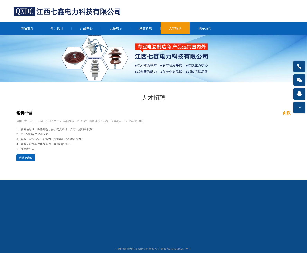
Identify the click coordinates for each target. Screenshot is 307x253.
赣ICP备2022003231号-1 (176, 248)
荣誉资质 (145, 28)
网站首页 (27, 28)
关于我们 (56, 28)
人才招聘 (175, 28)
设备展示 (116, 28)
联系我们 (205, 28)
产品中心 (86, 28)
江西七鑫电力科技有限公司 (132, 248)
